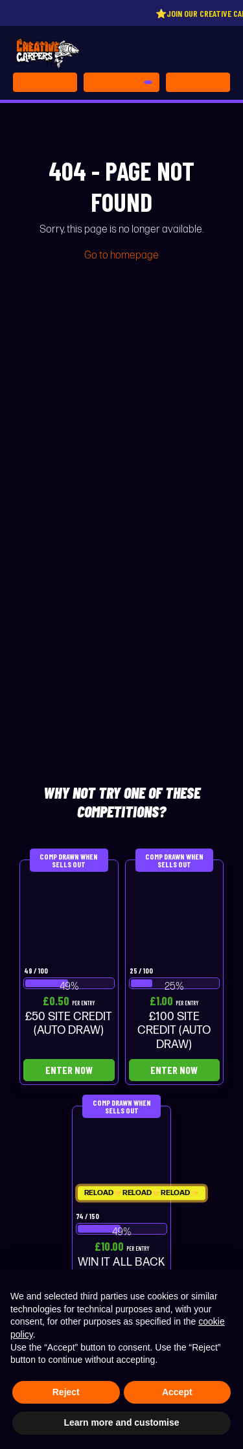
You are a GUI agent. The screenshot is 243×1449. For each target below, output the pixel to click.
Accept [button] (177, 1392)
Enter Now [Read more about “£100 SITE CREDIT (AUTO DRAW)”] (174, 1070)
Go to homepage (121, 255)
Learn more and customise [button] (121, 1422)
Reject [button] (66, 1392)
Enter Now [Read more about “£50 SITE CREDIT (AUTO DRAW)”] (69, 1070)
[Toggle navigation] (198, 82)
